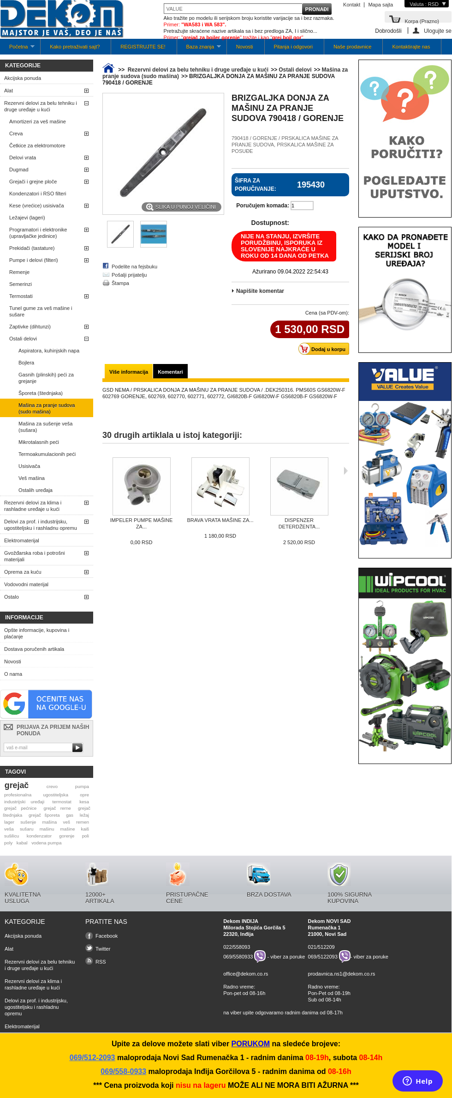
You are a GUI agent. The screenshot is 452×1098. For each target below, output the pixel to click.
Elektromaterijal (21, 540)
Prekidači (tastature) (31, 248)
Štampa (120, 283)
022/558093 (236, 947)
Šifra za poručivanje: (255, 184)
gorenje (66, 835)
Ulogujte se (438, 31)
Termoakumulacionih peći (47, 454)
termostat (62, 801)
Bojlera (26, 362)
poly (8, 842)
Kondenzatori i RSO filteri (37, 193)
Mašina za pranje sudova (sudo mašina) (46, 408)
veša (9, 828)
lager (9, 822)
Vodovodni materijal (26, 584)
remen (82, 822)
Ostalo (11, 597)
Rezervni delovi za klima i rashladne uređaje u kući (32, 506)
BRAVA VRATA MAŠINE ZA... (220, 520)
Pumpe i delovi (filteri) (33, 260)
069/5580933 (238, 956)
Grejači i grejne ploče (33, 181)
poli (85, 835)
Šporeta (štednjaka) (40, 393)
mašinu (47, 828)
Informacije (24, 617)
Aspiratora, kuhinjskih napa (48, 350)
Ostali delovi (23, 338)
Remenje (19, 272)
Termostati (21, 296)
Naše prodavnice (352, 46)
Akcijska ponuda (22, 78)
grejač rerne (57, 808)
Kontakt (351, 4)
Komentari (170, 372)
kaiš (85, 828)
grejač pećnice (20, 808)
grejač (17, 785)
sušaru (27, 828)
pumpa (82, 786)
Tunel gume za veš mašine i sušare (40, 311)
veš (66, 822)
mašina (49, 822)
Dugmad (19, 169)
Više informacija (128, 372)
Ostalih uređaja (35, 490)
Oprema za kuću (23, 572)
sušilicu (11, 835)
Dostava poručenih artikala (34, 649)
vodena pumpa (46, 842)
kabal (22, 842)
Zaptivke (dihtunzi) (30, 326)
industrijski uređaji (24, 801)
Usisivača (29, 466)
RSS (100, 962)
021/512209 (321, 947)
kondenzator (39, 835)
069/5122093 (323, 956)
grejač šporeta (44, 815)
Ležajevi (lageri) (27, 217)
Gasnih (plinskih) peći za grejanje (46, 378)
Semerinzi (20, 284)
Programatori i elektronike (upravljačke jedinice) (38, 233)
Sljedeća (346, 471)
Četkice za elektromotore (37, 145)
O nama (13, 674)
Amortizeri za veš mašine (37, 121)
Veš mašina (31, 478)
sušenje (28, 822)
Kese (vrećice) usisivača (36, 205)
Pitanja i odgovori (293, 46)
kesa (84, 801)
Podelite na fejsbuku (134, 266)
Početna (17, 49)
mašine (67, 828)
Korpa (421, 20)
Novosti (244, 46)
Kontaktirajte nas (411, 46)
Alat (8, 90)
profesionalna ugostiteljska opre (46, 794)
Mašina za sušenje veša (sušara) (45, 427)
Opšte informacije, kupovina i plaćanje (36, 633)
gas (69, 815)
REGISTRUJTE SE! (142, 46)
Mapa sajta (380, 4)
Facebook (106, 936)
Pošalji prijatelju (129, 275)
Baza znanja (199, 49)
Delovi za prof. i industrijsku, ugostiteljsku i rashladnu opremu (40, 525)
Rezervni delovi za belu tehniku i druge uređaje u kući (40, 106)
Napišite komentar (260, 291)
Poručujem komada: (262, 205)
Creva (16, 133)
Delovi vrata (22, 157)
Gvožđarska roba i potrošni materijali (34, 556)
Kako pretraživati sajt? (75, 46)
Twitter (102, 949)
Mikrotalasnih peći (38, 442)
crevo (52, 786)
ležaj (84, 815)
